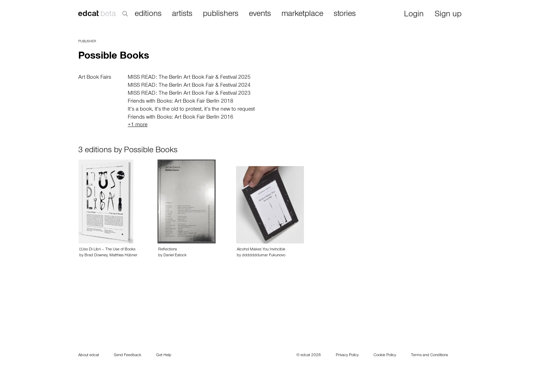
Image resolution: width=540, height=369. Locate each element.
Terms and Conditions (429, 355)
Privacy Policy (347, 355)
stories (345, 14)
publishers (220, 14)
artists (182, 14)
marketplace (302, 14)
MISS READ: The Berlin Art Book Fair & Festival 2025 (189, 77)
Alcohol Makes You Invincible (261, 250)
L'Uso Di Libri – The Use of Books (107, 250)
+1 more (137, 125)
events (260, 14)
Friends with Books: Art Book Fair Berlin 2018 (180, 101)
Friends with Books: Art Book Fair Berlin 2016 (180, 117)
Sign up (448, 15)
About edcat (88, 355)
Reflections (167, 250)
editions (148, 14)
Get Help (163, 355)
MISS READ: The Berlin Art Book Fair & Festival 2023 (189, 93)
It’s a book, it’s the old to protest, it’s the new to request (191, 109)
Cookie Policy (385, 355)
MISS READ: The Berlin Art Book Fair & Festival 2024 (189, 85)
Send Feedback (127, 355)
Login (414, 15)
